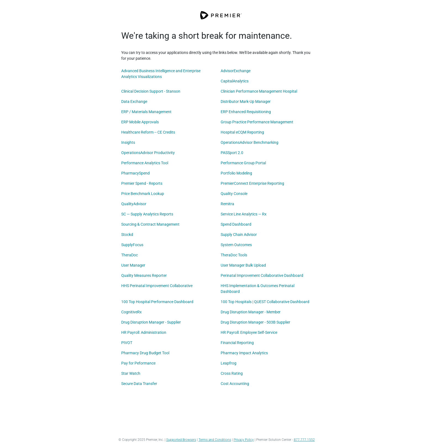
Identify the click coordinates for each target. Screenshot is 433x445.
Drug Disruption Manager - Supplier (151, 322)
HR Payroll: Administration (143, 332)
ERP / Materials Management (146, 112)
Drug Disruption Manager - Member (251, 312)
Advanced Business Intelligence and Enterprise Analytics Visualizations (160, 74)
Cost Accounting (235, 383)
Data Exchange (134, 101)
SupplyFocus (132, 245)
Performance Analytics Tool (144, 163)
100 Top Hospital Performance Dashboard (157, 302)
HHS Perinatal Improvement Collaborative (156, 285)
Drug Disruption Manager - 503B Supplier (255, 322)
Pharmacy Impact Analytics (244, 353)
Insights (128, 142)
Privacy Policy (244, 440)
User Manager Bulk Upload (243, 265)
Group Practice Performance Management (257, 122)
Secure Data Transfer (139, 383)
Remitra (227, 204)
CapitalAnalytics (235, 81)
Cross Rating (232, 373)
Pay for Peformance (138, 363)
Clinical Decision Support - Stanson (150, 91)
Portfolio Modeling (236, 173)
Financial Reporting (237, 342)
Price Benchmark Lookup (142, 193)
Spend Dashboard (236, 224)
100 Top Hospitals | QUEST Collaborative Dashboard (265, 302)
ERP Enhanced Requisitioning (246, 112)
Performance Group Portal (243, 163)
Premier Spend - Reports (141, 183)
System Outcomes (236, 245)
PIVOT (126, 342)
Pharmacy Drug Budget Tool (145, 353)
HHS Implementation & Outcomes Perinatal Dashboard (257, 288)
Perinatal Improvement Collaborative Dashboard (262, 275)
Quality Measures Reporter (144, 275)
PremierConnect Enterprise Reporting (252, 183)
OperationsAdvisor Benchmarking (249, 142)
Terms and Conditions (215, 440)
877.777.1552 (304, 440)
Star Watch (130, 373)
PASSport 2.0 (232, 152)
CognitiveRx (131, 312)
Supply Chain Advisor (239, 234)
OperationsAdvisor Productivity (148, 152)
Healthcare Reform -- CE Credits (148, 132)
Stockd (127, 234)
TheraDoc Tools (234, 255)
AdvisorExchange (235, 71)
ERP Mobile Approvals (140, 122)
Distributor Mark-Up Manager (246, 101)
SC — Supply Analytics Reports (147, 214)
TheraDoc (129, 255)
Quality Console (234, 193)
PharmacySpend (135, 173)
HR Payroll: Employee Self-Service (249, 332)
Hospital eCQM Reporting (242, 132)
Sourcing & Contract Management (150, 224)
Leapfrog (228, 363)
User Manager (133, 265)
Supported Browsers (181, 440)
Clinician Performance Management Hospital (259, 91)
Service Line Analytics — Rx (243, 214)
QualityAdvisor (133, 204)
